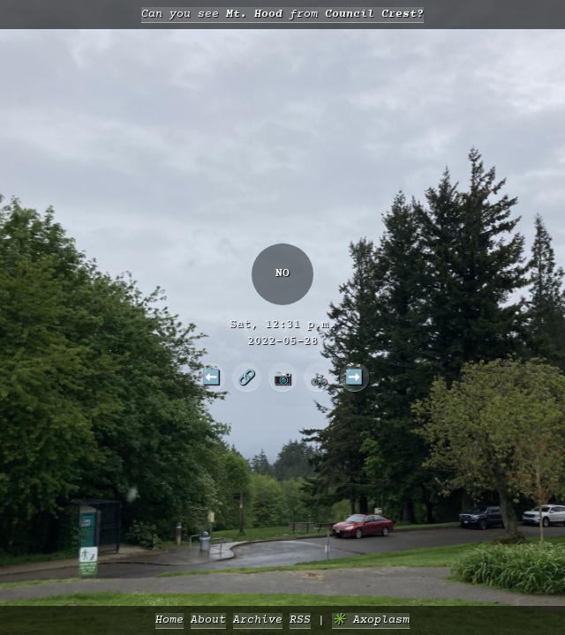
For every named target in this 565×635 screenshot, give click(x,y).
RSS (300, 620)
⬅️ (211, 377)
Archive (257, 620)
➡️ (354, 377)
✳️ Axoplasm (371, 620)
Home (169, 620)
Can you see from (282, 14)
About (208, 620)
